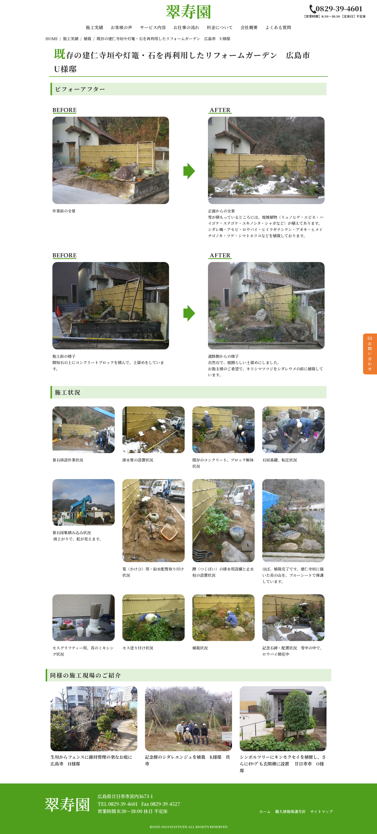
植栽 (87, 38)
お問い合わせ (370, 354)
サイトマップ (321, 811)
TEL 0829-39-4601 (118, 804)
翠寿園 (67, 804)
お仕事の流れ (186, 27)
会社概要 (249, 27)
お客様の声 (121, 27)
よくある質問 (278, 27)
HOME (51, 38)
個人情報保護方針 (290, 811)
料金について (220, 27)
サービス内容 (153, 27)
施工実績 (94, 27)
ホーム (265, 811)
